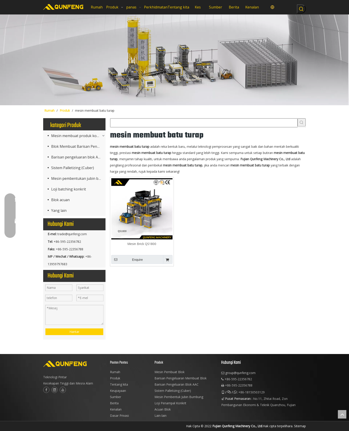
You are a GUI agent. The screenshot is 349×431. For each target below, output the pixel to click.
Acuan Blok (162, 409)
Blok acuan (60, 199)
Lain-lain (160, 415)
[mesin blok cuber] (174, 59)
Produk (115, 378)
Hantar (74, 332)
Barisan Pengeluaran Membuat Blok (180, 378)
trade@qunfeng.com (72, 234)
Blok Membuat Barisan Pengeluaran (78, 146)
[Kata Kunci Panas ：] (301, 8)
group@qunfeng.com (240, 373)
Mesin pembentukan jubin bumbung (78, 178)
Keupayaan (118, 391)
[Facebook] (46, 390)
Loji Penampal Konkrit (170, 403)
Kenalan (116, 409)
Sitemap (300, 426)
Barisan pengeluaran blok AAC (76, 157)
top (342, 414)
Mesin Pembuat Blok (169, 372)
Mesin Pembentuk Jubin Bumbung (178, 397)
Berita (114, 403)
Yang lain (59, 210)
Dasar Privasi (119, 415)
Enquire (127, 259)
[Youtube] (63, 390)
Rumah (115, 372)
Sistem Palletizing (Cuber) (72, 167)
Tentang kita (119, 384)
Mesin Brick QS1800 (141, 244)
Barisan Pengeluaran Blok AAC (176, 384)
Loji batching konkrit (68, 189)
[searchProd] (204, 122)
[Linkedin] (54, 390)
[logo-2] (74, 363)
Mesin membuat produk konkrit (78, 135)
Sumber (115, 397)
